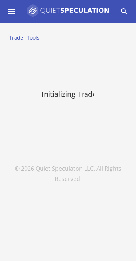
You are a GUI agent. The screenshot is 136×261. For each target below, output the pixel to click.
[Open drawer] (11, 11)
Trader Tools (24, 37)
